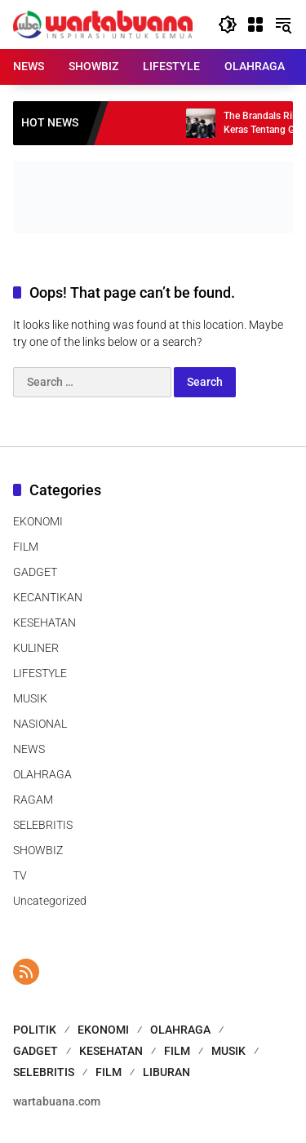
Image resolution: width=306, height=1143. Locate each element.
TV (20, 875)
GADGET (35, 571)
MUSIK (30, 698)
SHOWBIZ (38, 850)
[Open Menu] (255, 24)
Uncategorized (49, 900)
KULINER (36, 647)
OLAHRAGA (42, 774)
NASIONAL (40, 723)
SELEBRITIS (43, 824)
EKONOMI (38, 521)
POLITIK (34, 1029)
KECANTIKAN (47, 597)
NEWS (29, 748)
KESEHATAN (44, 622)
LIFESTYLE (40, 673)
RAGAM (33, 799)
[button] (227, 24)
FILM (25, 546)
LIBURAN (166, 1072)
